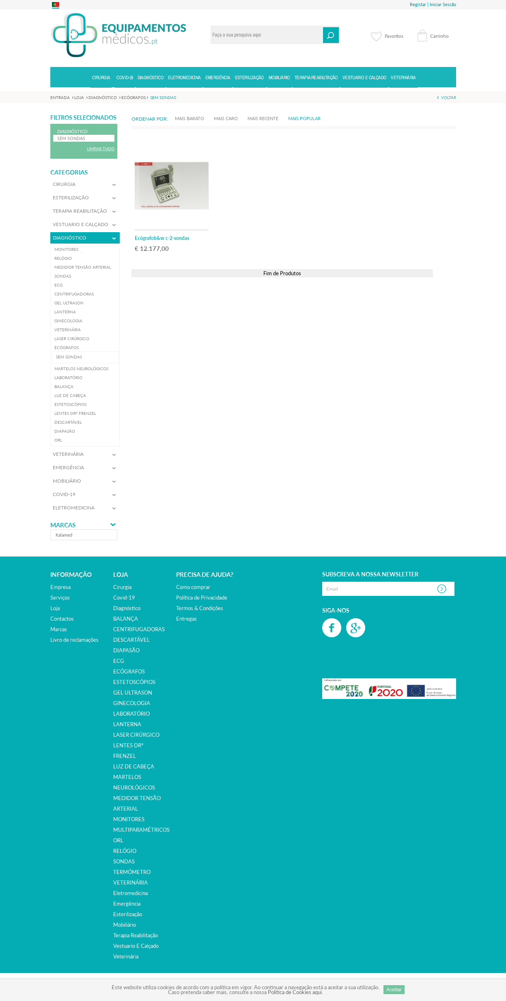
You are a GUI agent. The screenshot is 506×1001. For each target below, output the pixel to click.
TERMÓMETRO (132, 872)
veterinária (125, 956)
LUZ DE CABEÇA (133, 766)
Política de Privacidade (201, 597)
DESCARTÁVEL (131, 639)
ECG (118, 661)
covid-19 (124, 597)
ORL (118, 840)
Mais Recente (263, 118)
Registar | (419, 4)
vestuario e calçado (136, 946)
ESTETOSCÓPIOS (134, 682)
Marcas (62, 525)
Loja (55, 608)
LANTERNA (127, 724)
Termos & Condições (199, 608)
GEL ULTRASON (132, 692)
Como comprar (193, 587)
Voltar (448, 97)
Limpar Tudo (100, 148)
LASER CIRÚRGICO (136, 734)
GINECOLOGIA (131, 703)
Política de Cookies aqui (295, 992)
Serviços (60, 597)
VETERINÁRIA (130, 882)
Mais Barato (189, 118)
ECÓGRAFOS (129, 671)
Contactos (62, 618)
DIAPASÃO (126, 650)
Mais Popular (304, 118)
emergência (126, 903)
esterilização (127, 914)
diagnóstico (126, 608)
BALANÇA (125, 618)
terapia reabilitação (135, 935)
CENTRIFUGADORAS (139, 629)
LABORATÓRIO (131, 713)
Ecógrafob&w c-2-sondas (162, 238)
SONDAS (124, 861)
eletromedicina (130, 893)
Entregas (186, 618)
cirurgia (122, 587)
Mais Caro (226, 118)
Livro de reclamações (74, 639)
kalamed (64, 534)
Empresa (60, 587)
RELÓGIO (124, 851)
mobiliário (124, 924)
